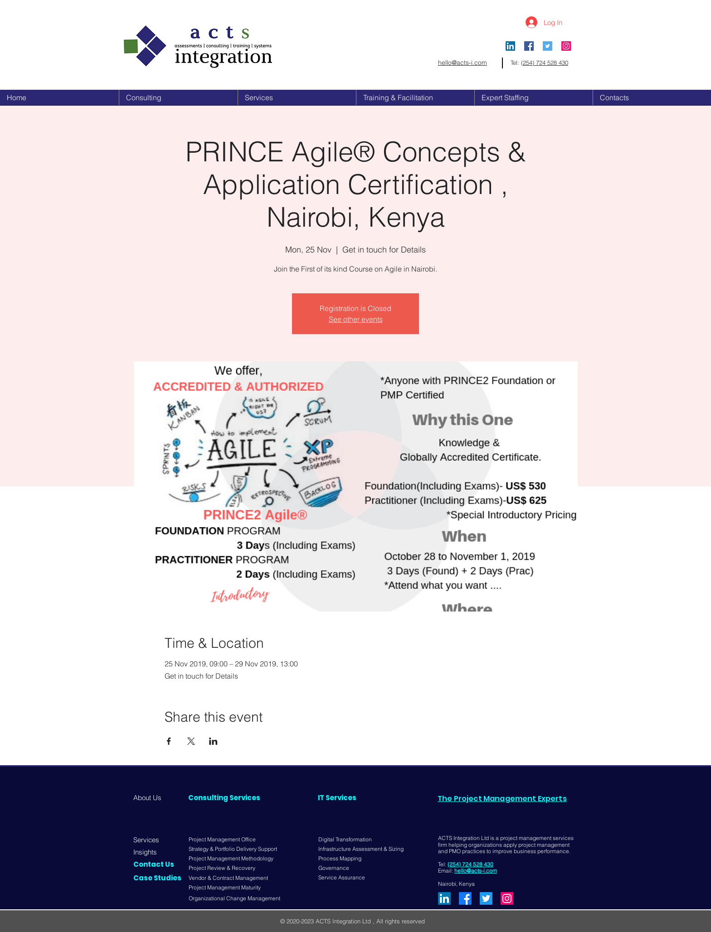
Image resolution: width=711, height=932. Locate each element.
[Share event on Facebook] (169, 741)
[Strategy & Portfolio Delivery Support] (236, 849)
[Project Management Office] (222, 840)
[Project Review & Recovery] (226, 868)
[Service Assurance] (342, 878)
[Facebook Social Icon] (529, 46)
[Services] (148, 840)
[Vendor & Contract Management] (231, 878)
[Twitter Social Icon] (547, 46)
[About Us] (150, 797)
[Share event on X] (191, 741)
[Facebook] (465, 898)
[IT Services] (344, 797)
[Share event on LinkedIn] (213, 741)
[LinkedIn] (510, 46)
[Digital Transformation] (347, 840)
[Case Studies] (157, 878)
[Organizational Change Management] (236, 898)
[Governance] (335, 868)
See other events (356, 319)
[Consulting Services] (224, 797)
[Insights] (148, 852)
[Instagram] (566, 46)
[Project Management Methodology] (231, 859)
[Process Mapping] (342, 859)
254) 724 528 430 (545, 62)
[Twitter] (486, 898)
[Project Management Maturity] (228, 888)
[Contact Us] (155, 864)
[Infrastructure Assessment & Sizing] (362, 849)
